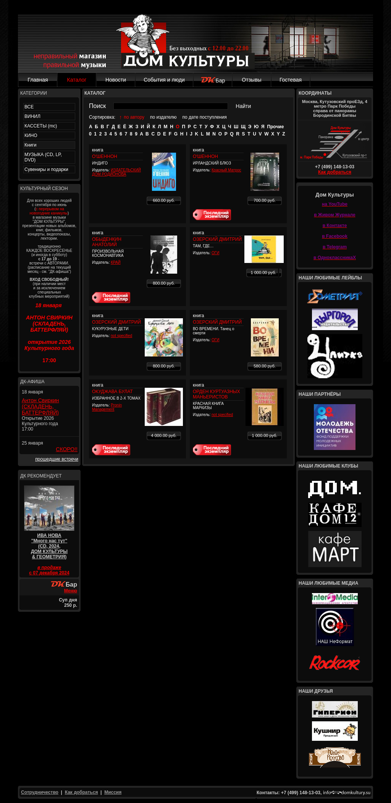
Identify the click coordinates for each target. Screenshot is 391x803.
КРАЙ (116, 262)
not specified (121, 336)
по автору (134, 117)
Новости (115, 80)
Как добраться (334, 172)
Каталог (77, 80)
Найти (243, 106)
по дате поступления (205, 117)
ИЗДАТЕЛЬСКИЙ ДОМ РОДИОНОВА (116, 172)
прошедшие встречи (56, 459)
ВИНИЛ (32, 116)
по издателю (163, 117)
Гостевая (291, 80)
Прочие (275, 126)
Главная (37, 80)
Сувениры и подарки (46, 169)
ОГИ (215, 253)
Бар (212, 80)
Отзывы (251, 80)
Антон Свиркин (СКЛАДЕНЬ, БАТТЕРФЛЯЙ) (40, 406)
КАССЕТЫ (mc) (40, 126)
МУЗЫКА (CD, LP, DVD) (43, 157)
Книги (30, 145)
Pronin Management (107, 407)
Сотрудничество (39, 792)
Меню (70, 590)
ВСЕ (29, 107)
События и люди (164, 80)
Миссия (112, 792)
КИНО (30, 135)
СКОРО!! (67, 449)
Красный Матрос (226, 170)
